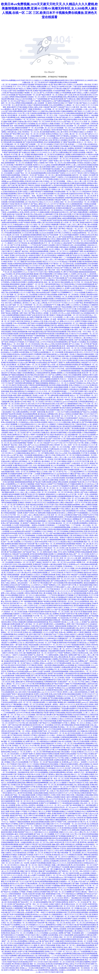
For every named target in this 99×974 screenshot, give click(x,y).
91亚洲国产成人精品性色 (36, 710)
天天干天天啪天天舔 (69, 925)
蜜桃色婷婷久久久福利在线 (55, 494)
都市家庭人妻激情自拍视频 (24, 599)
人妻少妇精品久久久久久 (82, 931)
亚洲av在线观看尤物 (86, 358)
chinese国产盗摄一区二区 (19, 249)
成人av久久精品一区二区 (34, 224)
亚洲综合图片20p (77, 313)
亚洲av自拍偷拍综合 (90, 144)
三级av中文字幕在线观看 (55, 278)
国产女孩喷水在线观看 (77, 152)
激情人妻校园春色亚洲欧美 (84, 710)
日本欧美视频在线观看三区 (86, 896)
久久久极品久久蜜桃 (73, 465)
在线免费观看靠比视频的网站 (83, 743)
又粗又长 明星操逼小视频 (56, 521)
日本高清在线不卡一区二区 (48, 644)
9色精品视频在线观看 (60, 387)
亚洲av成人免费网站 (67, 148)
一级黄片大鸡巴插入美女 (79, 447)
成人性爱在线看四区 (42, 955)
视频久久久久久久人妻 (23, 439)
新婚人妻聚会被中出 (74, 422)
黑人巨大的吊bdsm (87, 484)
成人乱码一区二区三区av (41, 842)
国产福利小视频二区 (23, 581)
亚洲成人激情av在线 (35, 107)
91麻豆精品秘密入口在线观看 (66, 686)
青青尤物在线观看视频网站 (73, 583)
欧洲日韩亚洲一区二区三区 (49, 558)
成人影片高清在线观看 (73, 733)
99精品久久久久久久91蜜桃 (57, 422)
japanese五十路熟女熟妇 (89, 702)
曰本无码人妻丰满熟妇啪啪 (63, 725)
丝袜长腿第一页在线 (67, 354)
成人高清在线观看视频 (18, 443)
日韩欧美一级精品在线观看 (56, 626)
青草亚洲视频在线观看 (9, 502)
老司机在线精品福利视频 (24, 274)
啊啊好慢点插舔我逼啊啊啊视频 (37, 782)
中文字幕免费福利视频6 (78, 684)
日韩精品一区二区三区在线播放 (57, 531)
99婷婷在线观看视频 (89, 86)
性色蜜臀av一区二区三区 (43, 599)
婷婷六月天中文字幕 (72, 325)
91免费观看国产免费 (76, 251)
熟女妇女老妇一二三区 (34, 918)
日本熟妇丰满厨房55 (43, 795)
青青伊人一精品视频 (91, 115)
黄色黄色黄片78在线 (79, 550)
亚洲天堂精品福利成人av (50, 354)
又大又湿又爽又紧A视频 (29, 233)
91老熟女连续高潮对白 (76, 671)
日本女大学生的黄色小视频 (21, 766)
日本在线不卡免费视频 (32, 743)
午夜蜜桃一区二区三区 (31, 93)
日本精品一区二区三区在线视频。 (55, 181)
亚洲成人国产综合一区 (11, 298)
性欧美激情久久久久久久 (36, 183)
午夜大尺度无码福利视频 (35, 509)
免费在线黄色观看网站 (9, 222)
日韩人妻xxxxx (53, 237)
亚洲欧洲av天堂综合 (53, 268)
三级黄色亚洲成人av (82, 424)
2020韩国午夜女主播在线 (62, 206)
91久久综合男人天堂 (28, 869)
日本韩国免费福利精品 (86, 401)
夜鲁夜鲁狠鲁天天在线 (88, 673)
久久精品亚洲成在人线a (51, 329)
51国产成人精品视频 (81, 340)
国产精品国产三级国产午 (56, 362)
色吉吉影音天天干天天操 (77, 548)
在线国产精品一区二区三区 (20, 311)
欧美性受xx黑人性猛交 (68, 861)
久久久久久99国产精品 (27, 292)
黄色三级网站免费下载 (72, 655)
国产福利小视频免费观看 (79, 212)
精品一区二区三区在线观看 (33, 177)
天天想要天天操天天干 (11, 179)
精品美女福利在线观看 (74, 712)
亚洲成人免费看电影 (18, 667)
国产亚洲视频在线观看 (67, 700)
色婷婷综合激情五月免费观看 (31, 354)
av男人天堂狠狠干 (24, 770)
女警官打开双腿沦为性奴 (83, 321)
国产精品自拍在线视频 (15, 93)
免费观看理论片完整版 (54, 925)
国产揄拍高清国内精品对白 (51, 706)
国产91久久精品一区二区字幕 (78, 344)
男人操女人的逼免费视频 (77, 657)
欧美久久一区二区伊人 (85, 142)
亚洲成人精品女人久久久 (87, 797)
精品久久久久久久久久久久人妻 (26, 737)
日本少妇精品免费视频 (86, 737)
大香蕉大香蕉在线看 (37, 218)
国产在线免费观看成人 (50, 871)
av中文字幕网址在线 (69, 875)
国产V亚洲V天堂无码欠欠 (13, 560)
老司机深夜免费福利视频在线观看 (41, 554)
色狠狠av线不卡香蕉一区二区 (49, 163)
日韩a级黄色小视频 (42, 820)
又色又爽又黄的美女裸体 (62, 459)
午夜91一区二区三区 (59, 562)
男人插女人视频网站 (87, 887)
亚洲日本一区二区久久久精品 (28, 595)
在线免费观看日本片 (73, 511)
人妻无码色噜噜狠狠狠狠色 (73, 156)
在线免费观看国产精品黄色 (25, 146)
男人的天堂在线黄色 (73, 171)
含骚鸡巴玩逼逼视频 (50, 727)
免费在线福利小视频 (50, 552)
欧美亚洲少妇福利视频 (46, 591)
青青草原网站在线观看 (80, 206)
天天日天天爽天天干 (40, 348)
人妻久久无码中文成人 (30, 605)
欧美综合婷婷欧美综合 (58, 301)
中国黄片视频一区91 (33, 677)
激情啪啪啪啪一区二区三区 (14, 163)
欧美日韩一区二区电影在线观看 (78, 770)
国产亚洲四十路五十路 (83, 391)
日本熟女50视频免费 (51, 224)
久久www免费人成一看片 (51, 397)
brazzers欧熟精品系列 (42, 445)
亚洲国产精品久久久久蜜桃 (27, 945)
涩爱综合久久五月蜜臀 (38, 719)
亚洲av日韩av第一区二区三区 (45, 661)
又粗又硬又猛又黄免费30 (44, 714)
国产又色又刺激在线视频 (74, 278)
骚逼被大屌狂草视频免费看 (43, 274)
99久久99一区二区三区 (68, 397)
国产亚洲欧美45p (19, 504)
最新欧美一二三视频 (79, 488)
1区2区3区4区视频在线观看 (82, 612)
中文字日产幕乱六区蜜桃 (85, 754)
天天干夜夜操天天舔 (32, 342)
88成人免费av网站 (91, 782)
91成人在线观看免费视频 (10, 315)
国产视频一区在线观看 (80, 883)
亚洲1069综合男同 (41, 542)
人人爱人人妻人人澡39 (15, 276)
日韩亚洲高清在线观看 (63, 859)
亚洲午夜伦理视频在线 (26, 156)
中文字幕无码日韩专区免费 (84, 964)
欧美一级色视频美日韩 (70, 346)
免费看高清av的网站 (91, 500)
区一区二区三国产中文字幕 (10, 245)
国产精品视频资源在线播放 (63, 714)
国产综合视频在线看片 (14, 552)
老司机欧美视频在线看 (81, 725)
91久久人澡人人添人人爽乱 (40, 356)
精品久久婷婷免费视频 (75, 542)
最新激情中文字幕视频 (65, 595)
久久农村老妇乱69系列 (29, 480)
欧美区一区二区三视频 (16, 261)
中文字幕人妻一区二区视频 (20, 154)
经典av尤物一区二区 (51, 471)
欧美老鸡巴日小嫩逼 (56, 156)
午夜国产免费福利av (49, 585)
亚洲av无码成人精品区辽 (68, 634)
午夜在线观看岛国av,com (69, 270)
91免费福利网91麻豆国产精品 (18, 266)
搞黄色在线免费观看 (70, 220)
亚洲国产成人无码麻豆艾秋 (10, 785)
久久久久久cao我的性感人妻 (24, 657)
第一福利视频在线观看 (29, 601)
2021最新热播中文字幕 (50, 214)
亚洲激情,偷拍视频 (62, 208)
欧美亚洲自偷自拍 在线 (44, 787)
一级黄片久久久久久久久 (66, 704)
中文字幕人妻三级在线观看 (27, 723)
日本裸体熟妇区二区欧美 (31, 597)
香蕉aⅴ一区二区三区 (31, 589)
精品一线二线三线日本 (52, 282)
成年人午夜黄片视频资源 (82, 632)
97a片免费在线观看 (42, 747)
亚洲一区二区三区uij (10, 101)
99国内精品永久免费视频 (67, 247)
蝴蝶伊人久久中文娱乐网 (41, 817)
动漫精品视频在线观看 (68, 939)
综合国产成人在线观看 (65, 167)
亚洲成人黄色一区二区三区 (46, 785)
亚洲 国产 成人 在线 (46, 791)
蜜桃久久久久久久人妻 (81, 253)
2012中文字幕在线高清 (43, 404)
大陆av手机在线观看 (38, 857)
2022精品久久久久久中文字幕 (81, 527)
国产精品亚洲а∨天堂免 (69, 286)
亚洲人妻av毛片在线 (20, 410)
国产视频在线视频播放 (16, 375)
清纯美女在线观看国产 (31, 161)
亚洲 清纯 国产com (16, 603)
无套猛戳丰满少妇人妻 (57, 426)
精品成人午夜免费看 (69, 261)
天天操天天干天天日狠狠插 (78, 334)
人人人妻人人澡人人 (21, 309)
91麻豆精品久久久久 (41, 832)
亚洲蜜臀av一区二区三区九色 (24, 119)
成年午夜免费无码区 (46, 624)
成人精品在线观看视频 (22, 301)
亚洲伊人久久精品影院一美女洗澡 (79, 84)
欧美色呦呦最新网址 (61, 342)
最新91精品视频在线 (24, 395)
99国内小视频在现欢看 (19, 169)
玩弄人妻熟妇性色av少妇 (80, 457)
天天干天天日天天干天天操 (57, 303)
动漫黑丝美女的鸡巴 (76, 193)
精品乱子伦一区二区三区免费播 (22, 933)
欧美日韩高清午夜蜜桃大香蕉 (34, 887)
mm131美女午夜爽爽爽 (9, 424)
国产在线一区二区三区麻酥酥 (44, 834)
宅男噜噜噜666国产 (63, 661)
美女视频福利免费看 (15, 474)
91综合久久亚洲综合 (46, 253)
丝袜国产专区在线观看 (55, 673)
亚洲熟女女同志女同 (87, 235)
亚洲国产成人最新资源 (73, 189)
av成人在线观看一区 (40, 103)
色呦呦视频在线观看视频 (43, 838)
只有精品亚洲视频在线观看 (20, 346)
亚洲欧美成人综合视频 (20, 486)
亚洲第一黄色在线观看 (48, 568)
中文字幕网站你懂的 (53, 336)
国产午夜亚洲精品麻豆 (74, 239)
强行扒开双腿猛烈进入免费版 (60, 154)
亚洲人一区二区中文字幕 (74, 766)
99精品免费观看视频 (69, 218)
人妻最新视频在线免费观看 (84, 945)
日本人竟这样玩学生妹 (86, 480)
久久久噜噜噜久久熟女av (55, 719)
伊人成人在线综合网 (61, 193)
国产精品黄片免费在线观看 (42, 482)
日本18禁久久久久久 (41, 463)
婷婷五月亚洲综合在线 (19, 385)
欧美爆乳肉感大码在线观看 (17, 138)
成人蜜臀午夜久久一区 (31, 741)
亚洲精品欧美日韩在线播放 (79, 529)
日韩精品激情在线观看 (39, 572)
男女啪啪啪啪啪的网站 (79, 506)
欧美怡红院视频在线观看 (89, 165)
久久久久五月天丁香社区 (74, 173)
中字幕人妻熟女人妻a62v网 (68, 509)
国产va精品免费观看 (31, 257)
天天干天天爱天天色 (79, 459)
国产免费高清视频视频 (62, 101)
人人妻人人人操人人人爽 (63, 231)
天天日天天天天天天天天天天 (81, 101)
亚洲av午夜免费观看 (8, 117)
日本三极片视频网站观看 (27, 653)
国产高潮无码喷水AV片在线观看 (12, 935)
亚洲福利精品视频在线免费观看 (86, 243)
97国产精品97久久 (44, 723)
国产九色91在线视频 (56, 583)
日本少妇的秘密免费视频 (22, 360)
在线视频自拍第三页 (90, 313)
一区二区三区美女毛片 (63, 488)
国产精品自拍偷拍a (56, 745)
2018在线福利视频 (58, 90)
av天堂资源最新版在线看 (72, 373)
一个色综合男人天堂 (15, 700)
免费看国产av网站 (45, 813)
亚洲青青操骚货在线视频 (36, 410)
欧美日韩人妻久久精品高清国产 (60, 463)
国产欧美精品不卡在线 (37, 896)
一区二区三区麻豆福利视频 (44, 193)
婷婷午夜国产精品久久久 (32, 111)
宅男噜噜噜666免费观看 (68, 476)
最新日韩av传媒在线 (48, 111)
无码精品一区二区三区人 (44, 115)
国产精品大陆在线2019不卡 (55, 113)
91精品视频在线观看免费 (88, 564)
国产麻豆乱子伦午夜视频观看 (45, 696)
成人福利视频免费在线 (47, 208)
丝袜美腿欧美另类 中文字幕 (77, 813)
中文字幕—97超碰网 (41, 290)
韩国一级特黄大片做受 (29, 910)
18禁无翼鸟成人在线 (14, 132)
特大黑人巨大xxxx (57, 121)
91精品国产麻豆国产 (50, 107)
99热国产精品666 (78, 231)
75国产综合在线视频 (27, 399)
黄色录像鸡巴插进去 (8, 146)
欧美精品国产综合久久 (34, 259)
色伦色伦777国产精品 (56, 418)
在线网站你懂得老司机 (35, 282)
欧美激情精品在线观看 (70, 828)
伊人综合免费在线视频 (68, 163)
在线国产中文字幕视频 (55, 484)
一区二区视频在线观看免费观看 (70, 630)
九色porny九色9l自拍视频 (23, 99)
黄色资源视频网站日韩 (40, 799)
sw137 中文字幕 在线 (52, 476)
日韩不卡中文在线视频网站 (60, 441)
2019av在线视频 (79, 292)
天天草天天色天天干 (88, 533)
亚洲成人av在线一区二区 (41, 395)
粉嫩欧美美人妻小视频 (62, 869)
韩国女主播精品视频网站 (64, 111)
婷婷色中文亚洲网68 (39, 88)
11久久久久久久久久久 (38, 171)
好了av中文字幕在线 (73, 793)
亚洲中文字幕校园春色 (27, 824)
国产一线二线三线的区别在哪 (68, 873)
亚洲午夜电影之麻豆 (10, 945)
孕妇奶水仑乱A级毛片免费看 (51, 286)
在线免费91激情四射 (46, 206)
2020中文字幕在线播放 (87, 366)
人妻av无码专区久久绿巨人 (69, 169)
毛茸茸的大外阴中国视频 (87, 336)
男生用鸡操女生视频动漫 (38, 651)
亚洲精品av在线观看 (53, 797)
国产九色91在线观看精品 (49, 436)
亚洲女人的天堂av (23, 647)
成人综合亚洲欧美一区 (12, 115)
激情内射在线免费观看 (46, 200)
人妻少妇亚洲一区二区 (58, 416)
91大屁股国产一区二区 (22, 171)
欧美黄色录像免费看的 (13, 280)
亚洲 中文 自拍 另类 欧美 (87, 826)
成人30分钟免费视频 (76, 115)
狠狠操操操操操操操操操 (12, 140)
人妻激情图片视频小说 (47, 226)
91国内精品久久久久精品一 (46, 735)
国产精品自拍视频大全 (53, 762)
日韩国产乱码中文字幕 (90, 515)
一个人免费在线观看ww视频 (53, 655)
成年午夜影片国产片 (36, 634)
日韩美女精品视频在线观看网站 (50, 241)
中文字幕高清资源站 (76, 146)
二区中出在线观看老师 (81, 601)
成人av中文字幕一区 (73, 494)
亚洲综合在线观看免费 (67, 628)
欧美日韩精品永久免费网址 (48, 809)
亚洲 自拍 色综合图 (79, 95)
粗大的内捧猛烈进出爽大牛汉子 (42, 931)
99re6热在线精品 (41, 362)
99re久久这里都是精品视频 (10, 527)
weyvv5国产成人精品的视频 (59, 609)
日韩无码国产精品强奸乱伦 (35, 607)
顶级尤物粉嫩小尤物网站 (49, 659)
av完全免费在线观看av (75, 432)
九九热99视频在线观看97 (70, 235)
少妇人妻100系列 (62, 132)
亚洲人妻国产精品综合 (78, 441)
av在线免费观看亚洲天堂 (38, 953)
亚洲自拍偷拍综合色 (10, 191)
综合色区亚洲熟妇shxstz (81, 714)
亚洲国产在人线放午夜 (35, 655)
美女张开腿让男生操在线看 (34, 375)
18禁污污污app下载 (38, 360)
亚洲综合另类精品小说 (53, 134)
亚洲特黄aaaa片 (88, 301)
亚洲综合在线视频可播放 (74, 414)
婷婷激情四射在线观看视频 (70, 371)
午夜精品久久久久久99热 (36, 138)
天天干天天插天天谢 (89, 426)
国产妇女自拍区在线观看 (51, 222)
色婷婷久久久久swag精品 (41, 165)
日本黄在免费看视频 (31, 253)
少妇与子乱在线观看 (88, 434)
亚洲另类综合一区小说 (65, 601)
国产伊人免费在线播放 (61, 152)
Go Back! (49, 72)
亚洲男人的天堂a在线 (17, 255)
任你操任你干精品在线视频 (47, 294)
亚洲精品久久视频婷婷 (90, 305)
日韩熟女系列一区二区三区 (65, 455)
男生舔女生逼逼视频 (18, 259)
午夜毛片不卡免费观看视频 (50, 519)
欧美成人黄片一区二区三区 (75, 922)
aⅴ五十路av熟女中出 (32, 202)
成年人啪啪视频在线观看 (25, 369)
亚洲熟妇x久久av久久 (35, 717)
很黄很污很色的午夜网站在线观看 (47, 754)
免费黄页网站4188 (25, 817)
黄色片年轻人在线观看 (69, 920)
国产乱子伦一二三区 (66, 471)
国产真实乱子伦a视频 (70, 745)
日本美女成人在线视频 (73, 719)
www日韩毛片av (75, 305)
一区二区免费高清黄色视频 (38, 890)
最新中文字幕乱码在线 (84, 257)
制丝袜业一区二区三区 (53, 360)
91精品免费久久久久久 (39, 478)
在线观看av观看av (15, 476)
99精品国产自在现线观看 (20, 554)
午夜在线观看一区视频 (78, 327)
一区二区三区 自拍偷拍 (9, 84)
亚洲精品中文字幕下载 (52, 852)
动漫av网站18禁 (13, 673)
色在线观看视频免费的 (39, 173)
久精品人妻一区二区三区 (28, 865)
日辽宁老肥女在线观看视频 (39, 352)
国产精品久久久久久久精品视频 (48, 737)
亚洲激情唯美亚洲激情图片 (37, 216)
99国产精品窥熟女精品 (36, 331)
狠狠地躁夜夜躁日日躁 (39, 150)
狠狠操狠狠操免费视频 (24, 428)
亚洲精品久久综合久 (33, 574)
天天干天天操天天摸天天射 (53, 972)
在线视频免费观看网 (64, 496)
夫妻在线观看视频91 (15, 161)
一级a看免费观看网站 (68, 406)
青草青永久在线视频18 (60, 140)
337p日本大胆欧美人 (87, 618)
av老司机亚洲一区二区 (27, 820)
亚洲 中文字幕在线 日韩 (25, 193)
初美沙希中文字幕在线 (80, 958)
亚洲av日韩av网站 (32, 449)
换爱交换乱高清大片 (74, 533)
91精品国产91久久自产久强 (52, 443)
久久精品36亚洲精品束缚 (48, 605)
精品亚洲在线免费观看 (24, 511)
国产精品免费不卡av (10, 123)
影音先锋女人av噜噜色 (79, 158)
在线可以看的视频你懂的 (22, 478)
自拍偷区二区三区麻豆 (62, 123)
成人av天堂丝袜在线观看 (12, 377)
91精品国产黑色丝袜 (30, 679)
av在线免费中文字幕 (32, 912)
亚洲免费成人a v (38, 109)
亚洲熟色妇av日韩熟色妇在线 (23, 900)
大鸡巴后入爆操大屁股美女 (29, 836)
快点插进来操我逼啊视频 (43, 620)
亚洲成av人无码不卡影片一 (78, 130)
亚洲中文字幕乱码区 (58, 356)
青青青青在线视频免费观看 (39, 251)
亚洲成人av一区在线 (27, 968)
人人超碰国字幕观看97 (83, 727)
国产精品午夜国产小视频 (23, 109)
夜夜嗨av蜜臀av (36, 222)
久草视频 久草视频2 (25, 892)
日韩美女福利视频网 (26, 834)
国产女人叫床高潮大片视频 (49, 93)
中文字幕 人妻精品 (80, 815)
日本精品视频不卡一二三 (51, 371)
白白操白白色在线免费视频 (87, 360)
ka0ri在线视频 (10, 95)
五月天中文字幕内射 (57, 204)
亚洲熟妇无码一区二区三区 (76, 626)
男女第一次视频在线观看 (48, 496)
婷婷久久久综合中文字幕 (18, 636)
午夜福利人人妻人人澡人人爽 (69, 224)
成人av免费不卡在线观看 (34, 434)
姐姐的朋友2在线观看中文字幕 (48, 117)
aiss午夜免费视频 (65, 93)
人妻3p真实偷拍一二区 (24, 583)
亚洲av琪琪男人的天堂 (27, 212)
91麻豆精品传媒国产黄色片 (58, 564)
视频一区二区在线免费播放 (45, 280)
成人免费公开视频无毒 (34, 317)
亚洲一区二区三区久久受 (65, 579)
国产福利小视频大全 (15, 381)
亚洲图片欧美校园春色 (85, 261)
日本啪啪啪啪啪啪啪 (23, 587)
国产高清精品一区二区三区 (44, 175)
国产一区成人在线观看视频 (22, 616)
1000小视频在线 (81, 731)
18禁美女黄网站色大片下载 (16, 434)
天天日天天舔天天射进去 (16, 809)
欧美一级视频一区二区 (89, 890)
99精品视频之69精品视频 (84, 795)
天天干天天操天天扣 (69, 443)
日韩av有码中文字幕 (74, 331)
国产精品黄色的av (19, 904)
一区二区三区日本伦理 (80, 315)
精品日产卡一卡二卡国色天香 (31, 826)
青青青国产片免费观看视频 (84, 148)
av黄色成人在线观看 (16, 593)
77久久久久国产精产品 (26, 881)
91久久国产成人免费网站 (53, 375)
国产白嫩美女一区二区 (38, 338)
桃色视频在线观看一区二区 (40, 154)
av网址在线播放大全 (85, 764)
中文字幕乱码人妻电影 (32, 185)
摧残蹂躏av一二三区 (12, 136)
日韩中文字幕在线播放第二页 (82, 307)
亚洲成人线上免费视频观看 (32, 632)
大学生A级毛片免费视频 (65, 552)
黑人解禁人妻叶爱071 (15, 177)
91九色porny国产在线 (8, 90)
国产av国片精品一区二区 (29, 624)
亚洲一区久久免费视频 (11, 319)
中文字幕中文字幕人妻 (75, 581)
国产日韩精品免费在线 (58, 581)
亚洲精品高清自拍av (13, 354)
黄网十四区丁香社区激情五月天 (78, 624)
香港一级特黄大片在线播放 (16, 490)
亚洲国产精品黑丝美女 (65, 721)
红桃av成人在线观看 (69, 706)
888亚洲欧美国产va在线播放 (68, 739)
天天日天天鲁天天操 (74, 820)
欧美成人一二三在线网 (38, 220)
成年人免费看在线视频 (89, 504)
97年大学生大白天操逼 (49, 340)
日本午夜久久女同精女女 (10, 167)
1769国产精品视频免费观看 (65, 266)
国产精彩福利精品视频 (39, 770)
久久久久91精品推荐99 (83, 191)
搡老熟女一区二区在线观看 (24, 158)
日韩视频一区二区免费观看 (22, 638)
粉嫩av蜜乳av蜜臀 (63, 305)
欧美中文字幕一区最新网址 (23, 457)
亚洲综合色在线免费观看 (55, 198)
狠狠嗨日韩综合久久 (44, 910)
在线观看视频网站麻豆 (32, 126)
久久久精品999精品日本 (82, 579)
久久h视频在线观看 (43, 212)
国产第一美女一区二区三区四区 (58, 778)
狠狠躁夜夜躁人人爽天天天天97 (63, 914)
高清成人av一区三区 (87, 288)
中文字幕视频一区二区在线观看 (40, 929)
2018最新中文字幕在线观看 (81, 859)
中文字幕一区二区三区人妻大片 (29, 568)
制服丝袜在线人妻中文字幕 (37, 908)
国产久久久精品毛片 (17, 885)
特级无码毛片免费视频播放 (79, 791)
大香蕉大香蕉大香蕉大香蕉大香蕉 (63, 795)
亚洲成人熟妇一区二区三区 (63, 202)
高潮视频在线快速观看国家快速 (37, 622)
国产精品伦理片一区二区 (55, 733)
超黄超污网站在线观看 (60, 482)
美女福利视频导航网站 (47, 132)
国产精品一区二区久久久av (73, 121)
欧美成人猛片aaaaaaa (8, 511)
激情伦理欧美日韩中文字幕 (12, 206)
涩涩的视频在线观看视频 (74, 478)
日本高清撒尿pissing (84, 309)
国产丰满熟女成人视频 (72, 99)
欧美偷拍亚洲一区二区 (70, 323)
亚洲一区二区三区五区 (55, 898)
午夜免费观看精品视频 (32, 958)
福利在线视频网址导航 (44, 902)
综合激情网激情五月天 (11, 296)
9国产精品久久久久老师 (87, 103)
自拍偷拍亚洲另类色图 (9, 533)
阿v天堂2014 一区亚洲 (65, 379)
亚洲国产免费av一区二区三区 (30, 364)
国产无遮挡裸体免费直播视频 (21, 383)
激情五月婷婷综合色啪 (56, 103)
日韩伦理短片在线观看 (39, 626)
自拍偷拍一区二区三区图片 (36, 97)
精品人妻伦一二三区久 (9, 210)
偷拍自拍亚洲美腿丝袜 (25, 694)
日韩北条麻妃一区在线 (68, 752)
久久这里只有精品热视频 (21, 525)
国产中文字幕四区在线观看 (83, 696)
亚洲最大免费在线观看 (51, 148)
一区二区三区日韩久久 (34, 861)
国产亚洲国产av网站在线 (21, 150)
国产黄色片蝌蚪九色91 (59, 84)
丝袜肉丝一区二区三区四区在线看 (15, 612)
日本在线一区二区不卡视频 (46, 642)
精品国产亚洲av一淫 (17, 529)
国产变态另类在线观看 (28, 527)
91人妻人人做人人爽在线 (38, 303)
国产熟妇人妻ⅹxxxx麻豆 (82, 474)
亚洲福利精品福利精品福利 (73, 198)
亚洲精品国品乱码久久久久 (85, 218)
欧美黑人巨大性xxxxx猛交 (61, 313)
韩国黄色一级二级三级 (83, 544)
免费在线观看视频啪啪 (61, 327)
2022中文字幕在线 (20, 243)
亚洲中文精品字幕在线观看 (27, 350)
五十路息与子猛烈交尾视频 (78, 387)
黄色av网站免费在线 (70, 97)
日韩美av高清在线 (91, 644)
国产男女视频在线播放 (90, 422)
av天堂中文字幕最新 (55, 566)
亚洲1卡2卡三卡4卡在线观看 (53, 317)
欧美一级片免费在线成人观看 (59, 560)
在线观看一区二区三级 (45, 327)
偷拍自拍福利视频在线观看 (76, 848)
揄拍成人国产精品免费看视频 (28, 739)
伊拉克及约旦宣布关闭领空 (16, 665)
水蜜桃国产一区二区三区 (34, 284)
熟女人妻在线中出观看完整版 (56, 432)
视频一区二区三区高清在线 (30, 344)
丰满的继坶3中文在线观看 (23, 165)
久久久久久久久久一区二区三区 (31, 500)
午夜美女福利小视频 (76, 276)
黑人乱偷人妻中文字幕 (46, 750)
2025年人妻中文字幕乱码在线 (11, 735)
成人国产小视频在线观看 (89, 640)
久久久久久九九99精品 (85, 298)
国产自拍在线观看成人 (66, 237)
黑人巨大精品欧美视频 (12, 231)
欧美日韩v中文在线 (19, 498)
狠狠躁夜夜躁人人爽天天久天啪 (44, 455)
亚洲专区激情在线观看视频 (10, 175)
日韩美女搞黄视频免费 (19, 331)
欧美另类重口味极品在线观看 (20, 577)
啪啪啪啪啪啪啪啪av (23, 566)
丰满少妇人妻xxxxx (90, 766)
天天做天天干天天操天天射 (37, 272)
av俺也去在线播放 (75, 900)
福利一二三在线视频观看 (67, 257)
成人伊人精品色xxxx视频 (44, 123)
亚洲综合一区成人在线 (71, 451)
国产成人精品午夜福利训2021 (54, 434)
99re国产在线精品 (24, 222)
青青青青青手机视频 (59, 879)
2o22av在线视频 (86, 171)
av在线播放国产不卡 (49, 305)
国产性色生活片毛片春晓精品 (80, 255)
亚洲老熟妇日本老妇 (26, 430)
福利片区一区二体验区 (80, 175)
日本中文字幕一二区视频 (31, 474)
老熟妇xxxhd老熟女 (46, 663)
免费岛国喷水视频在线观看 (59, 395)
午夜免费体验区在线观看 (79, 589)
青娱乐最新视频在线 (22, 338)
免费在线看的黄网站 (73, 362)
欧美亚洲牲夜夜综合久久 (17, 329)
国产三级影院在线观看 (22, 898)
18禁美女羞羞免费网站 (31, 850)
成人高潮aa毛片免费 (62, 226)
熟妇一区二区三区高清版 (61, 447)
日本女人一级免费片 (84, 717)
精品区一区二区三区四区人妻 (57, 548)
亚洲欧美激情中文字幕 (60, 813)
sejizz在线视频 (84, 873)
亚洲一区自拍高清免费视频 (57, 943)
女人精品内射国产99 (67, 243)
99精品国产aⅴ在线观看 (65, 259)
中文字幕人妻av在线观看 (88, 224)
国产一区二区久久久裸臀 (65, 568)
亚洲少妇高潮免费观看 (90, 88)
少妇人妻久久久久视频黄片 (46, 424)
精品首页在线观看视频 (73, 426)
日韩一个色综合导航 (61, 115)
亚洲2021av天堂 (44, 515)
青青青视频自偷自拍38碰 (51, 752)
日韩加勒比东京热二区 (18, 570)
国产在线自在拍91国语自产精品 (14, 677)
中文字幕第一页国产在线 (71, 161)
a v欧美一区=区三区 (73, 445)
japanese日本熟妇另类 (69, 401)
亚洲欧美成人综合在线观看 (86, 397)
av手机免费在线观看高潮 (12, 233)
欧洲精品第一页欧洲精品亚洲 (62, 620)
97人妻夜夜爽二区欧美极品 (17, 379)
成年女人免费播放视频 (15, 906)
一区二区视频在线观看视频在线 (39, 239)
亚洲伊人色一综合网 (22, 863)
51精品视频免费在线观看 (89, 371)
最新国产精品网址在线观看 (47, 601)
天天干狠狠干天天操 (71, 103)
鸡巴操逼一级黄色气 (90, 239)
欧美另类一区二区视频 (77, 140)
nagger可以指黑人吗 (8, 274)
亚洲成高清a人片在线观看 (63, 210)
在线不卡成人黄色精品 (42, 130)
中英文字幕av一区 (50, 196)
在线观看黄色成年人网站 (88, 420)
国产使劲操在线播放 (84, 603)
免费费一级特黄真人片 (40, 418)
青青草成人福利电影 (87, 842)
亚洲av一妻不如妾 (42, 426)
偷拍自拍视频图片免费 (24, 451)
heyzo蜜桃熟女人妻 (7, 109)
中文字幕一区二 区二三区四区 (77, 416)
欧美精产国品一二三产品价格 (70, 525)
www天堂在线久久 (27, 542)
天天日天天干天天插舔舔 (38, 698)
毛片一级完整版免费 (88, 772)
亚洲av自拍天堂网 (65, 214)
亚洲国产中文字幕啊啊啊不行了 (62, 292)
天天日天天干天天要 (69, 309)
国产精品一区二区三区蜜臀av (56, 498)
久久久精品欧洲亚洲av (67, 381)
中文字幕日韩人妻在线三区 (84, 546)
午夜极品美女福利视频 (63, 315)
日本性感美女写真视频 (26, 84)
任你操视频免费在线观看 (22, 943)
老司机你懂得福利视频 (27, 334)
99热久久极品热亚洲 (22, 698)
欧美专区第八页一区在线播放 (43, 725)
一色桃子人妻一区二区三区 (45, 488)
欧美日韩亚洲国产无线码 (56, 173)
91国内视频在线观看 (89, 667)
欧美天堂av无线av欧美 (34, 214)
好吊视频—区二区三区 (53, 109)
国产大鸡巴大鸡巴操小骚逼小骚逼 (79, 750)
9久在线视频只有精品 (22, 218)
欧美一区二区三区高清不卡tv (47, 653)
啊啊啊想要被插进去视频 (21, 797)
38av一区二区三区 (60, 966)
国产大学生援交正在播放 (13, 358)
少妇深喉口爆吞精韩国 (9, 830)
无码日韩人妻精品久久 (56, 288)
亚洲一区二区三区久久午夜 (83, 840)
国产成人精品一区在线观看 (79, 123)
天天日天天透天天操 (51, 504)
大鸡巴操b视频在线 (90, 556)
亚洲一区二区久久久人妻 (68, 558)
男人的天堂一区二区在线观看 (16, 371)
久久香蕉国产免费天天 (66, 546)
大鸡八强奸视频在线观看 (41, 465)
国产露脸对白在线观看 (42, 441)
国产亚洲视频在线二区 (20, 927)
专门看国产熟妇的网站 (68, 142)
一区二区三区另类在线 (88, 241)
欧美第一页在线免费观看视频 (76, 677)
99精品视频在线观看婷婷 (74, 113)
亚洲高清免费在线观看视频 (56, 171)
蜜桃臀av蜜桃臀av (57, 373)
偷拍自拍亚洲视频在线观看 (44, 298)
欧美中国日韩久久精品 (24, 105)
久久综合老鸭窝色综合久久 (39, 228)
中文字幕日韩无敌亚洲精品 (81, 214)
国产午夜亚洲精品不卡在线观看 (58, 867)
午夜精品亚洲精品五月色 (65, 424)
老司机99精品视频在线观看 (71, 694)
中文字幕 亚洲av (55, 393)
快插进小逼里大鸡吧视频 (69, 797)
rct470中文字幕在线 (46, 342)
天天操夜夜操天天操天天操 (40, 649)
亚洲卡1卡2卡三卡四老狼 (21, 356)
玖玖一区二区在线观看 (75, 301)
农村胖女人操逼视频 (36, 805)
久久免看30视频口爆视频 (54, 702)
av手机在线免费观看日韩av (63, 840)
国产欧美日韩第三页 (69, 187)
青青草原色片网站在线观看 (48, 366)
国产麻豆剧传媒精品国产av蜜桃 (82, 591)
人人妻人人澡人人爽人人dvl (61, 457)
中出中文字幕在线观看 (34, 329)
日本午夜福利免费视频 (55, 97)
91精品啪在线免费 (23, 220)
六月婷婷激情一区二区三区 (32, 305)
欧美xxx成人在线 (82, 187)
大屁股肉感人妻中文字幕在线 (53, 500)
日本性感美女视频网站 (34, 546)
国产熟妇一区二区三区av (9, 820)
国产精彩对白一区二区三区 (68, 871)
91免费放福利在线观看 (65, 340)
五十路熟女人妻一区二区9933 (60, 649)
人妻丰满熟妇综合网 (63, 865)
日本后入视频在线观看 (58, 239)
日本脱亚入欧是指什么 (84, 163)
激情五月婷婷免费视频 (44, 307)
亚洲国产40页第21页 (30, 513)
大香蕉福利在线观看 (73, 539)
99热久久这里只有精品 (74, 747)
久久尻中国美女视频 (51, 247)
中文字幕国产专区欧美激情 (13, 750)
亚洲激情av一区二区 (32, 208)
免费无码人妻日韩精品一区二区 (29, 286)
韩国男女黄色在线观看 (68, 754)
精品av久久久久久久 (46, 202)
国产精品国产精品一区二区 (32, 552)
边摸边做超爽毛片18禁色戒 (83, 935)
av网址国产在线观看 (84, 634)
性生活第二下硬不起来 (73, 86)
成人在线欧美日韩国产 (33, 255)
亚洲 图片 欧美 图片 (24, 533)
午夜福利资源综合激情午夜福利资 (40, 612)
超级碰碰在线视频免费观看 (32, 235)
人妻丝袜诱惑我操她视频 (62, 175)
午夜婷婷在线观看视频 (38, 113)
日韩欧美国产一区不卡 (72, 502)
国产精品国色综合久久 (29, 785)
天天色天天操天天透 (31, 935)
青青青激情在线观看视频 (85, 406)
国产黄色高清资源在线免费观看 (55, 331)
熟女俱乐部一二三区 (53, 412)
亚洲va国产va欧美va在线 (49, 537)
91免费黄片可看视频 (24, 521)
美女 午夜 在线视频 (26, 960)
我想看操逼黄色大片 (39, 638)
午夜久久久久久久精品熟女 (57, 542)
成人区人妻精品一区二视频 (58, 249)
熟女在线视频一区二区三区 (20, 867)
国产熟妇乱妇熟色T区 (22, 288)
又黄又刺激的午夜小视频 (75, 599)
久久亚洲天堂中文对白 (9, 564)
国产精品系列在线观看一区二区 (27, 95)
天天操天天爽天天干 (18, 861)
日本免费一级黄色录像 (37, 412)
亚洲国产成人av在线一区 (49, 364)
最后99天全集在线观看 (63, 506)
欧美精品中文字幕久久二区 (88, 128)
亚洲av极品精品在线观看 (34, 504)
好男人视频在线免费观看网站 (26, 117)
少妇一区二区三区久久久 (38, 408)
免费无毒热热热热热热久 (21, 626)
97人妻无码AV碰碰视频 (26, 484)
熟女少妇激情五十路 (89, 408)
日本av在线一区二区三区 (83, 196)
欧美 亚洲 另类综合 (23, 321)
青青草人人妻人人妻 (73, 165)
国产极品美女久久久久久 (26, 747)
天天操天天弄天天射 (60, 144)
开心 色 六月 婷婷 (89, 156)
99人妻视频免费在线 (61, 554)
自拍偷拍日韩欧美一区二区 (66, 467)
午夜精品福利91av (47, 101)
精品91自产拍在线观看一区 (51, 235)
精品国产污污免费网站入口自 (35, 531)
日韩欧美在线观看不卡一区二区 (25, 128)
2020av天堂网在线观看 (69, 360)
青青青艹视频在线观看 (24, 916)
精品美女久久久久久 (31, 366)
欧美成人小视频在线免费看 (49, 906)
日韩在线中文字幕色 (53, 587)
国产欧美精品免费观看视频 (30, 966)
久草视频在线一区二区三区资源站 (53, 677)
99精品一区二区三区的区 (41, 121)
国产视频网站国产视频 (71, 647)
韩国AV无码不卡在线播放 (44, 669)
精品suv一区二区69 (13, 344)
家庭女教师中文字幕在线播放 (17, 107)
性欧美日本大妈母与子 (22, 204)
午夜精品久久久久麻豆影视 (33, 885)
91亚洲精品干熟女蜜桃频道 (17, 183)
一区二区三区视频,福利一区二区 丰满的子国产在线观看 (66, 916)
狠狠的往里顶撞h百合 (77, 867)
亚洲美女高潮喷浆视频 (81, 259)
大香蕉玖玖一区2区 (27, 175)
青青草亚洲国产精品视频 (42, 457)
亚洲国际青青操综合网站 (54, 690)
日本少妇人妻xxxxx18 (34, 371)
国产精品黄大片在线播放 (26, 123)
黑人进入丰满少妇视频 (29, 140)
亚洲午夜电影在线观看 (25, 393)
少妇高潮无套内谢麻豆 (60, 389)
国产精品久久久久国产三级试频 (29, 101)
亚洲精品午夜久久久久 (14, 196)
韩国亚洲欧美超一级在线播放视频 (51, 377)
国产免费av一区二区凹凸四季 (12, 420)
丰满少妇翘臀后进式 (38, 690)
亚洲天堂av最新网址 (41, 187)
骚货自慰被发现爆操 (10, 441)
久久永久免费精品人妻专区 (55, 138)
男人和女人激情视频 (71, 799)
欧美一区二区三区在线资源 (59, 801)
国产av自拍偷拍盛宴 (41, 560)
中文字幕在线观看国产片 (86, 270)
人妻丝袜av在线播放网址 (51, 861)
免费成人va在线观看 (30, 387)
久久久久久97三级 (7, 128)
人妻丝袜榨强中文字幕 (74, 822)
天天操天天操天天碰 (49, 826)
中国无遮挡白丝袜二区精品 (36, 498)
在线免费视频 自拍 (61, 334)
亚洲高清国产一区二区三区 (67, 682)
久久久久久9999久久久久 (43, 152)
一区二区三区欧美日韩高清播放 (12, 366)
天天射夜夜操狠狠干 (71, 418)
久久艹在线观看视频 (40, 99)
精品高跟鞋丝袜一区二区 (70, 420)
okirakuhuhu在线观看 (46, 233)
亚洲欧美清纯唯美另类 (47, 686)
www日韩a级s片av (45, 914)
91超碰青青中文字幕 (39, 916)
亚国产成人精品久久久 (42, 369)
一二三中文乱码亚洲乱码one (60, 955)
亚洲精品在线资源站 (56, 469)
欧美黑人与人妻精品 (28, 115)
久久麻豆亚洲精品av (28, 280)
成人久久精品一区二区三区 (28, 506)
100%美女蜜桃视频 (81, 568)
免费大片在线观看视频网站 (74, 356)
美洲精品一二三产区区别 (85, 290)
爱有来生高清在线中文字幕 (37, 237)
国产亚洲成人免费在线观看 (37, 86)
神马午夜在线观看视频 (66, 216)
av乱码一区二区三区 (24, 702)
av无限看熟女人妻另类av (20, 303)
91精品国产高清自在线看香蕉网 (42, 760)
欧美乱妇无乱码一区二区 (62, 807)
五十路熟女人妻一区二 (57, 189)
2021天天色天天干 (35, 266)
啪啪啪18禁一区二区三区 (85, 861)
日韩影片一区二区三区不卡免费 (77, 90)
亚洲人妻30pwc (59, 414)
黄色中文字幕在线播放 (9, 416)
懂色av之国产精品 (27, 758)
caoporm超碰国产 (14, 550)
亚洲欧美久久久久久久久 (28, 200)
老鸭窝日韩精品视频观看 (18, 97)
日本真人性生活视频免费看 (71, 375)
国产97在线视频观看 (80, 513)
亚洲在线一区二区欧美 (44, 296)
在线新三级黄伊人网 (56, 904)
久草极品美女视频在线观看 (84, 354)
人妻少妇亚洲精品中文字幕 (78, 535)
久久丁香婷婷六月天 (64, 830)
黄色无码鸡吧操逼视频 (90, 834)
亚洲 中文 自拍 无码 (27, 404)
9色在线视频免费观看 (29, 414)
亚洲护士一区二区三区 (78, 449)
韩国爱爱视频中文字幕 (59, 723)
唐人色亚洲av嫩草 (48, 266)
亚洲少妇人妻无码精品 (70, 358)
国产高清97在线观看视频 (47, 830)
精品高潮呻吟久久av (20, 272)
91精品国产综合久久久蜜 (66, 107)
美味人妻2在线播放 (30, 276)
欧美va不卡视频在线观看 (72, 484)
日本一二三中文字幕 (46, 589)
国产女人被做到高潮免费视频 (28, 210)
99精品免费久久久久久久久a (88, 828)
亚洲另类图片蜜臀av (49, 167)
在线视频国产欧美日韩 (24, 90)
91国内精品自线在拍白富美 (83, 280)
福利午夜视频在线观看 (71, 469)
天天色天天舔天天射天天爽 (57, 776)
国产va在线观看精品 (74, 88)
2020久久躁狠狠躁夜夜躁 (74, 204)
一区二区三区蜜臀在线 (31, 206)
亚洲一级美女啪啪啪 (17, 126)
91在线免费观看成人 (28, 373)
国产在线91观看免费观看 (14, 111)
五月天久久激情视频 (23, 931)
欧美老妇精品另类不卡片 (28, 962)
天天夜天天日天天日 (38, 502)
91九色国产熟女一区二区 (21, 173)
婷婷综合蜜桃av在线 (74, 119)
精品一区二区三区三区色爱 (35, 134)
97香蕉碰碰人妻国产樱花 (82, 679)
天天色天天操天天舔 (44, 962)
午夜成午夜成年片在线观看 (38, 249)
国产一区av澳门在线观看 (11, 542)
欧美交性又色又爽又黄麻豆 (45, 315)
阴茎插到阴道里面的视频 (55, 338)
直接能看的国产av (47, 185)
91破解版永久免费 (63, 255)
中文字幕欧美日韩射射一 (35, 665)
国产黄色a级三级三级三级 (19, 198)
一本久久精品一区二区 (89, 331)
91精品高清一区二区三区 (38, 309)
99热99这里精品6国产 (43, 292)
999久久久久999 (64, 644)
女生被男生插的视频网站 (44, 535)
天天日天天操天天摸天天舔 (58, 430)
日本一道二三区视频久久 (46, 350)
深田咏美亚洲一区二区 (40, 533)
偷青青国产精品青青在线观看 (11, 414)
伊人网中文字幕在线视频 (69, 272)
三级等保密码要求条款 (52, 284)
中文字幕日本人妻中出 (28, 550)
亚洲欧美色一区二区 (29, 859)
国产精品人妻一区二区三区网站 (83, 496)
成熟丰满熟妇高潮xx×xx (9, 325)
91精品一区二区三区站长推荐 (27, 241)
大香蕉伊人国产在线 (69, 490)
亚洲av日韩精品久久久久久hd (79, 385)
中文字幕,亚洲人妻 (87, 502)
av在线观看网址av (13, 212)
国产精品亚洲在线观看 (55, 99)
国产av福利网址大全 (23, 789)
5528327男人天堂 (23, 113)
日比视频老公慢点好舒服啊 (10, 721)
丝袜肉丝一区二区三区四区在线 (63, 962)
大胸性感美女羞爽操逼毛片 (35, 268)
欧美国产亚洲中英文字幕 (68, 614)
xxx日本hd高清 (92, 449)
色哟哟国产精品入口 (36, 471)
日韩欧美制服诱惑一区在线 (44, 840)
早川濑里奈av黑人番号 (31, 949)
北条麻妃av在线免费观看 (67, 970)
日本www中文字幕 (57, 369)
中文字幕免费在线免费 (26, 838)
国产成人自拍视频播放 (35, 148)
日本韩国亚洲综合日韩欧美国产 (65, 298)
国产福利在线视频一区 (14, 523)
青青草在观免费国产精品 (52, 323)
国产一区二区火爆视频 (47, 136)
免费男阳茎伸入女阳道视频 (71, 393)
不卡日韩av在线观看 (22, 929)
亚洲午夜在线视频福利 (83, 237)
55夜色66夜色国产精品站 (59, 130)
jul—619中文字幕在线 (55, 572)
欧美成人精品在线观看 (30, 644)
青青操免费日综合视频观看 (12, 142)
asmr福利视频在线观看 (42, 399)
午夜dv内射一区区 (53, 270)
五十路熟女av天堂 (37, 321)
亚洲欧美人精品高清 (89, 688)
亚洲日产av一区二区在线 (77, 902)
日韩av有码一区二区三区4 (88, 803)
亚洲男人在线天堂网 (72, 288)
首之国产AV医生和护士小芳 (55, 439)
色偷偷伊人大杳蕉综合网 (89, 126)
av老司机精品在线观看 (25, 416)
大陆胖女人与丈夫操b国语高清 (67, 177)
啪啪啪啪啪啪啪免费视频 (12, 480)
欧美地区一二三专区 (75, 144)
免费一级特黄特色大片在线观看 (64, 319)
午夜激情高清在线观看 (40, 105)
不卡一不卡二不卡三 (20, 86)
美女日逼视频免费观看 (52, 142)
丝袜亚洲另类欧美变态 (75, 863)
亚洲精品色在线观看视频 (29, 231)
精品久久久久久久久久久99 (51, 261)
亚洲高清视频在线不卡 (79, 154)
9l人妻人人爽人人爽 (87, 655)
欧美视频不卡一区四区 (16, 257)
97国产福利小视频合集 (22, 548)
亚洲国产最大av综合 (56, 290)
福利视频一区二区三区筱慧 (73, 698)
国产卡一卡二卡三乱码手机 (81, 836)
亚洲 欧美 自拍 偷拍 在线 (33, 181)
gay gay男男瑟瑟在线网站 (10, 130)
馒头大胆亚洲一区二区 (58, 445)
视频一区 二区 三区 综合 (11, 714)
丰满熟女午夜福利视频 (75, 966)
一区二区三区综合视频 (15, 406)
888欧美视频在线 (37, 712)
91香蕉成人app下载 (34, 941)
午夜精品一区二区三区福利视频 (50, 420)
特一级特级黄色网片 (39, 278)
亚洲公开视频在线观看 (40, 263)
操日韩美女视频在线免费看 (63, 253)
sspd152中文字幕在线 (45, 387)
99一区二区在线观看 (30, 294)
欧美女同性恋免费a (16, 387)
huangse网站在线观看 (56, 640)
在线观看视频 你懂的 (56, 832)
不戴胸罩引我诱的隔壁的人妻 (36, 270)
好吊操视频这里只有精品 (64, 597)
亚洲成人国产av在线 (65, 95)
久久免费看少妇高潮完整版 (19, 352)
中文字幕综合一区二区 (57, 263)
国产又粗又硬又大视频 (44, 756)
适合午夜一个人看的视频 (9, 558)
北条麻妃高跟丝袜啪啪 (86, 97)
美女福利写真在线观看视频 (73, 675)
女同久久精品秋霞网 (66, 935)
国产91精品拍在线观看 (88, 169)
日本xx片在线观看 (66, 410)
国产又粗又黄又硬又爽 (16, 185)
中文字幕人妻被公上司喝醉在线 (68, 758)
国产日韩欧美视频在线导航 (44, 657)
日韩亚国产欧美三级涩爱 (60, 428)
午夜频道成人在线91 (8, 768)
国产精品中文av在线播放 (88, 412)
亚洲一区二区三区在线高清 (46, 492)
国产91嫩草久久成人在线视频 (71, 109)
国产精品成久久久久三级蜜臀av (70, 117)
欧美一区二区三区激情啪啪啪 (25, 535)
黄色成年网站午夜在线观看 (79, 778)
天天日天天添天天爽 (82, 461)
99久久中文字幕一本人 (12, 515)
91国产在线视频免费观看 (63, 616)
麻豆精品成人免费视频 (46, 414)
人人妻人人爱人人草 (49, 259)
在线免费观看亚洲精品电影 (40, 581)
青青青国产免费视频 (75, 249)
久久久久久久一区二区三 (52, 805)
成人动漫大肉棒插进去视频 (23, 640)
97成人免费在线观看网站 (20, 412)
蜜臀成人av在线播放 (88, 877)
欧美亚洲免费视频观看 (80, 210)
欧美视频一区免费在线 (30, 226)
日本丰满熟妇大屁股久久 (77, 132)
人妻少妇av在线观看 (17, 778)
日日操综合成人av (16, 605)
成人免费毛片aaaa (12, 817)
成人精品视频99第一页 (73, 434)
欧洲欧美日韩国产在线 (27, 315)
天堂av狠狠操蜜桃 (74, 453)
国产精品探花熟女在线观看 (57, 556)
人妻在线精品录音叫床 (72, 673)
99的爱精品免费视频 (42, 325)
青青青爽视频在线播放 (43, 684)
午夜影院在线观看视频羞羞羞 (18, 228)
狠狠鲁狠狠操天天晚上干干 (77, 404)
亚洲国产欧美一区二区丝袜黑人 (69, 294)
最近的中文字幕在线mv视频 (56, 88)
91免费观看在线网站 (67, 710)
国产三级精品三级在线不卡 (40, 301)
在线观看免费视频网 (58, 165)
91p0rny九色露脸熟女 (12, 500)
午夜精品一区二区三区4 (9, 770)
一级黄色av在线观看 (37, 525)
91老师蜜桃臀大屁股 (54, 309)
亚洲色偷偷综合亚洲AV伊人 (60, 212)
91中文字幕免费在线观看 (62, 663)
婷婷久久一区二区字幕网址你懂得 (46, 179)
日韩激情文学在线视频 (60, 146)
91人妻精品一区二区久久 (72, 105)
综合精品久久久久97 (88, 445)
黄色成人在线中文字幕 (19, 951)
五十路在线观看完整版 (53, 218)
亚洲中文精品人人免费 (79, 93)
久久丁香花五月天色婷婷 (55, 86)
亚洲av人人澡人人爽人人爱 (76, 181)
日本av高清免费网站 (56, 105)
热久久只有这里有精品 (89, 852)
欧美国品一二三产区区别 (29, 245)
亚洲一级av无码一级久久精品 (86, 107)
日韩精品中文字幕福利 (16, 342)
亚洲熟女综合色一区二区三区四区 (75, 904)
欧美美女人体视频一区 (44, 313)
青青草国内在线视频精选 (24, 290)
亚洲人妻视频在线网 (79, 850)
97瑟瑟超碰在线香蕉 (77, 644)
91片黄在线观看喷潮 (45, 276)
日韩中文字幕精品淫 (90, 173)
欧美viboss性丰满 (69, 290)
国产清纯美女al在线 (54, 150)
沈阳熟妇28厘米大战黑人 (16, 397)
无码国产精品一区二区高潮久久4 (32, 517)
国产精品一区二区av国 (60, 276)
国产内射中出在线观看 (35, 323)
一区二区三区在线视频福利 (79, 780)
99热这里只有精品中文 (86, 690)
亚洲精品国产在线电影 (40, 564)
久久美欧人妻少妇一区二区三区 (73, 134)
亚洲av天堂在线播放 (89, 638)
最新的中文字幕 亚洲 (27, 661)
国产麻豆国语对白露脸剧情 (24, 620)
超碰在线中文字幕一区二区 (13, 663)
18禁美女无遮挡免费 (31, 593)
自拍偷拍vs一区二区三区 (79, 136)
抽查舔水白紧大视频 (17, 247)
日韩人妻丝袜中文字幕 (18, 401)
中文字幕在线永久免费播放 (69, 519)
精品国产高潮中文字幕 (27, 844)
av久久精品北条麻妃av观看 (57, 770)
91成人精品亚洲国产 (69, 896)
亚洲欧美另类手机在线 (57, 927)
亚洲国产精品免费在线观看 (42, 90)
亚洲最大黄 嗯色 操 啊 (19, 239)
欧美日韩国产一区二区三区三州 (60, 158)
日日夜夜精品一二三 (52, 525)
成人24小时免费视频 (58, 465)
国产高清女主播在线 (79, 892)
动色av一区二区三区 (35, 169)
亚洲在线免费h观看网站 (57, 772)
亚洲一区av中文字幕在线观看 (51, 729)
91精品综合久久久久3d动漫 (48, 739)
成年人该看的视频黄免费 (84, 486)
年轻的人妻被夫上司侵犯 (18, 811)
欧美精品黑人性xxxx (59, 855)
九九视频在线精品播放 (22, 453)
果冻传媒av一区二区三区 (66, 727)
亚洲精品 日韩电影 (24, 502)
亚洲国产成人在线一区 (9, 747)
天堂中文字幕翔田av (48, 774)
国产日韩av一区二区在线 (44, 459)
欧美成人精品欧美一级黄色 (60, 399)
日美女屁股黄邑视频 (52, 410)
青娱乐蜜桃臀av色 (66, 282)
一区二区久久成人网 (71, 128)
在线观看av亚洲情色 (84, 247)
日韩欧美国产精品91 (23, 828)
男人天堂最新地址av (20, 216)
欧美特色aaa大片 (13, 883)
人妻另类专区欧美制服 (34, 397)
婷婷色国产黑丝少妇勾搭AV (25, 426)
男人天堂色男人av (10, 572)
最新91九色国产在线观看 (41, 671)
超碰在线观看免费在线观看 (53, 517)
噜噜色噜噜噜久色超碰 (17, 284)
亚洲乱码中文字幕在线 (46, 231)
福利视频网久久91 (54, 187)
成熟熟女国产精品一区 (12, 795)
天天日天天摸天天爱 (72, 842)
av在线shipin (9, 119)
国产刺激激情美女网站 (88, 758)
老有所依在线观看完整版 (86, 286)
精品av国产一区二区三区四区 (88, 220)
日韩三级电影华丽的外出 (84, 222)
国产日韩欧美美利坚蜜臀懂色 (33, 142)
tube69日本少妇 (6, 410)
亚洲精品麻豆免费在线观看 (34, 247)
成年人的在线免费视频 (78, 245)
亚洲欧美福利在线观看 (78, 183)
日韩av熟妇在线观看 (54, 348)
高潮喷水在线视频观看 (58, 817)
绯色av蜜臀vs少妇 (91, 768)
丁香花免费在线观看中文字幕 (80, 428)
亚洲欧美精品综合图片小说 (22, 465)
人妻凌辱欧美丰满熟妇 (9, 855)
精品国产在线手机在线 (54, 220)
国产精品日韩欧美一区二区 (48, 95)
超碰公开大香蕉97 (20, 710)
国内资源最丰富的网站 (55, 675)
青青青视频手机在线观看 (51, 169)
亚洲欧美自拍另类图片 (19, 282)
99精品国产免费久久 (61, 200)
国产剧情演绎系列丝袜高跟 (45, 334)
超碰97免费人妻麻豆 (10, 121)
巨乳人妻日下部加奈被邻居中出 (46, 758)
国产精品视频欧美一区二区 (87, 364)
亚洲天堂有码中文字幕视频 (48, 257)
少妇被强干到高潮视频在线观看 (41, 863)
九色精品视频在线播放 (40, 793)
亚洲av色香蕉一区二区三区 (39, 539)
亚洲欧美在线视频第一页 (84, 455)
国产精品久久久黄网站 (24, 88)
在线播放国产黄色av (32, 163)
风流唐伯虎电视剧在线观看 (63, 185)
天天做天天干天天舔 (22, 408)
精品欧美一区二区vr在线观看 (67, 826)
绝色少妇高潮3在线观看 (84, 319)
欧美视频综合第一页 (75, 968)
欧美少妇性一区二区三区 (70, 241)
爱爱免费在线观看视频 (23, 799)
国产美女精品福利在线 (26, 441)
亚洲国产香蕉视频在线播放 (23, 469)
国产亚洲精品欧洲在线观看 (50, 126)
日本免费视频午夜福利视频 (63, 931)
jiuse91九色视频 (52, 216)
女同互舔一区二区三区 (28, 873)
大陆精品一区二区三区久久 (58, 251)
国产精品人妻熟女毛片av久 (40, 204)
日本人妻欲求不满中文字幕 (66, 585)
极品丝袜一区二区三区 (63, 523)
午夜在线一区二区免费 (84, 941)
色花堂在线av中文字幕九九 (69, 618)
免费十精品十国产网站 (57, 228)
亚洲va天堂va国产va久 (51, 321)
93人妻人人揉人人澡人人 (64, 350)
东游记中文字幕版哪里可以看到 (64, 486)
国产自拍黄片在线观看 (47, 245)
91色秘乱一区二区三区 (30, 704)
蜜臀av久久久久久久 (17, 208)
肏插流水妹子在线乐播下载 (16, 214)
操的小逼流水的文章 (57, 842)
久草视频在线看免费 (48, 574)
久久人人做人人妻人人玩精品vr (25, 492)
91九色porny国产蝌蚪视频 (26, 362)
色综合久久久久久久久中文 (88, 418)
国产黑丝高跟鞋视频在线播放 (84, 185)
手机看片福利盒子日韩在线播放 (54, 712)
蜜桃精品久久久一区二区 (57, 383)
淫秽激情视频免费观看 (36, 951)
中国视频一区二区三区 (34, 443)
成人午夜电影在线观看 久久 (42, 447)
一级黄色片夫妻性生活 (66, 537)
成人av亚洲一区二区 (68, 222)
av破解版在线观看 (50, 379)
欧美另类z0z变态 (82, 704)
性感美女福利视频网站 (73, 408)
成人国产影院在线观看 (76, 838)
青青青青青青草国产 (85, 436)
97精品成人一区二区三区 (74, 228)
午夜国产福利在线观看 (10, 152)
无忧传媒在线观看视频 (16, 202)
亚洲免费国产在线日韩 (40, 451)
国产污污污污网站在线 (89, 729)
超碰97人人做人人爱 (67, 587)
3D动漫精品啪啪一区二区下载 (64, 191)
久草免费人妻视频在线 (15, 743)
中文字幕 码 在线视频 (41, 393)
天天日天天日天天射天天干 (68, 179)
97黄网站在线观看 (53, 272)
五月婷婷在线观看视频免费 (84, 284)
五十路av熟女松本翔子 (44, 389)
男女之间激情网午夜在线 (64, 280)
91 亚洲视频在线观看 (35, 630)
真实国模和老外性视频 (65, 785)
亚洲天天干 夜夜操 (37, 647)
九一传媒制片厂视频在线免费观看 (18, 822)
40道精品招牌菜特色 (79, 233)
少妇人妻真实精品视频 (81, 785)
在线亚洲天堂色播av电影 (36, 894)
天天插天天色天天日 (41, 469)
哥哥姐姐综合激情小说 (42, 84)
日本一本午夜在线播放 (90, 562)
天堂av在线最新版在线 (85, 476)
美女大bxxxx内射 (61, 453)
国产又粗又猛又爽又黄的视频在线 (57, 183)
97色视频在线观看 (34, 486)
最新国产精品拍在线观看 (46, 859)
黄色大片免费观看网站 (83, 216)
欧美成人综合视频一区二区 (69, 126)
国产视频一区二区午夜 (15, 294)
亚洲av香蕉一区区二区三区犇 (80, 329)
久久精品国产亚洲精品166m (76, 383)
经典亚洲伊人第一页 (46, 210)
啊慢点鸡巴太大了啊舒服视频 (11, 704)
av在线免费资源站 (40, 673)
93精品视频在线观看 (11, 156)
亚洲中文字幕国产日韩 (58, 822)
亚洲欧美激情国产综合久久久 (23, 832)
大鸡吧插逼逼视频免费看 (68, 737)
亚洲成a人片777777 (41, 156)
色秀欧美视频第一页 (85, 614)
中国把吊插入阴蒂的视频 (37, 198)
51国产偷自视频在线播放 (57, 533)
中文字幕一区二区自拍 (81, 282)
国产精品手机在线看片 (83, 700)
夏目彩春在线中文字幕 (83, 266)
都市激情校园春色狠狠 (81, 937)
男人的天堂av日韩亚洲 (75, 817)
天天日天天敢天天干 (90, 414)
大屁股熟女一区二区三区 (65, 196)
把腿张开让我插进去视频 (66, 636)
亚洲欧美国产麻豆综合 (26, 696)
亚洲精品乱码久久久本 (52, 570)
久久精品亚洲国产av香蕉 (23, 447)
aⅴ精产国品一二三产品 (38, 311)
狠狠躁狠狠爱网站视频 (62, 527)
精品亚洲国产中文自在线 (74, 138)
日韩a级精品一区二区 (59, 296)
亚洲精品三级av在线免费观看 (38, 189)
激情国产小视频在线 (30, 523)
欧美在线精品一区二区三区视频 (85, 202)
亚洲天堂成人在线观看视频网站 (76, 263)
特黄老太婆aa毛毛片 (25, 121)
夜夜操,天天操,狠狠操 (50, 546)
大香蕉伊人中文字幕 (13, 826)
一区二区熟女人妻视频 (31, 603)
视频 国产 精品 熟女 (22, 251)
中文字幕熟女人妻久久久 (36, 811)
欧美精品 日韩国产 (49, 177)
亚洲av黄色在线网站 (41, 158)
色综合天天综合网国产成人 (26, 807)
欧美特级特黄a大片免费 (86, 692)
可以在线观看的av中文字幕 (37, 556)
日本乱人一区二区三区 (65, 743)
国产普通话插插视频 (70, 311)
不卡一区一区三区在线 (52, 243)
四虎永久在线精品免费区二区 (33, 358)
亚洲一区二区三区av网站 (85, 268)
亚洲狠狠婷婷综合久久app (50, 474)
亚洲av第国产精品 (60, 119)
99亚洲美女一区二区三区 (30, 132)
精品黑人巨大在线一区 (14, 235)
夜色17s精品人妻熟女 (8, 583)
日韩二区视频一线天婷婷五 (26, 756)
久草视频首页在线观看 (86, 311)
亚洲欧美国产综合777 (51, 634)
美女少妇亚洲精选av (27, 130)
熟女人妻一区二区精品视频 (29, 136)
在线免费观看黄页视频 (27, 296)
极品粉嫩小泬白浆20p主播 (20, 733)
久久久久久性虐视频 (28, 714)
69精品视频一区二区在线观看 (87, 651)
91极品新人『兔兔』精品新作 (33, 196)
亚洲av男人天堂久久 (27, 179)
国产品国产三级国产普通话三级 (51, 161)
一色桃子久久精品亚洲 (77, 200)
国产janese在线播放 (76, 208)
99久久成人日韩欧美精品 (31, 537)
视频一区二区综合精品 (37, 964)
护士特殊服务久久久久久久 (33, 391)
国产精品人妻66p (68, 964)
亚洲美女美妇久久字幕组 (30, 377)
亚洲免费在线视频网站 (80, 523)
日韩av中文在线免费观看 (19, 762)
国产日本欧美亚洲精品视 (32, 406)
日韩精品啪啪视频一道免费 (12, 513)
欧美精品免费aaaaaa (25, 671)
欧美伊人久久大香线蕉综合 (70, 570)
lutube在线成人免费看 (73, 562)
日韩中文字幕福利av (63, 136)
